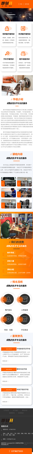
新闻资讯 (12, 413)
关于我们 (15, 410)
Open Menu (31, 4)
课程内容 (24, 410)
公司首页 (6, 410)
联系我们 (21, 413)
